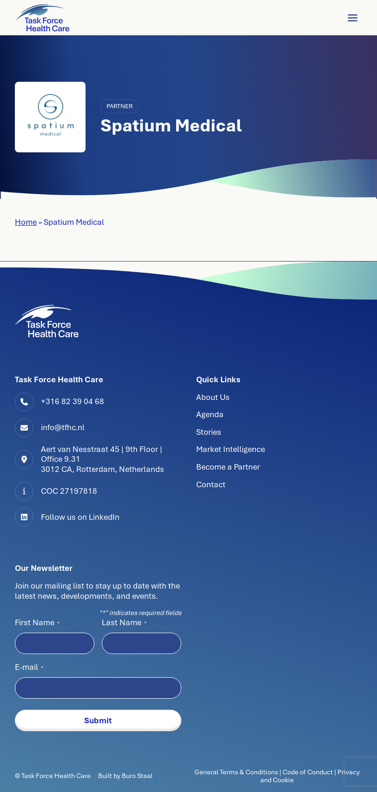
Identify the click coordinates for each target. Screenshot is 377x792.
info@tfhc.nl (63, 427)
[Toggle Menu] (352, 17)
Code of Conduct (308, 772)
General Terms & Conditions (236, 772)
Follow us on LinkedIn (80, 517)
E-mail (29, 667)
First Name (37, 622)
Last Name (124, 622)
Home (26, 222)
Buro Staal (137, 776)
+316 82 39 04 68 (72, 401)
